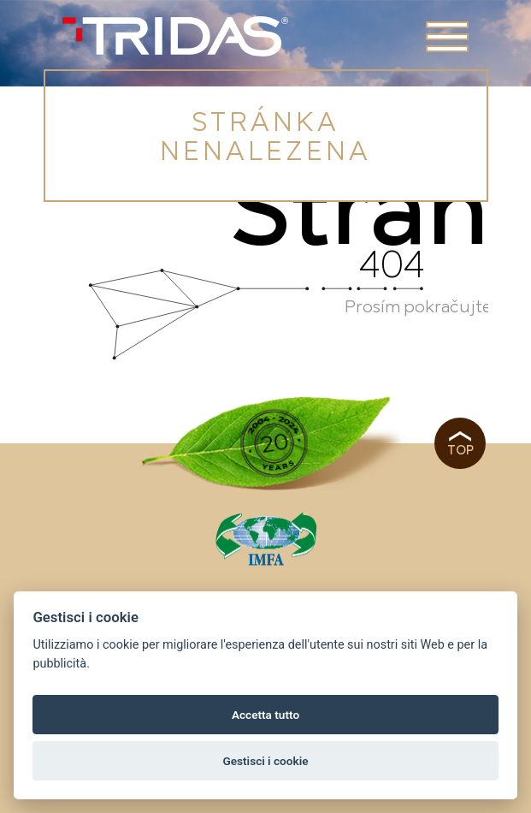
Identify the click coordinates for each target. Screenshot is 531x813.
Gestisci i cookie (265, 761)
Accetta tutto (265, 714)
